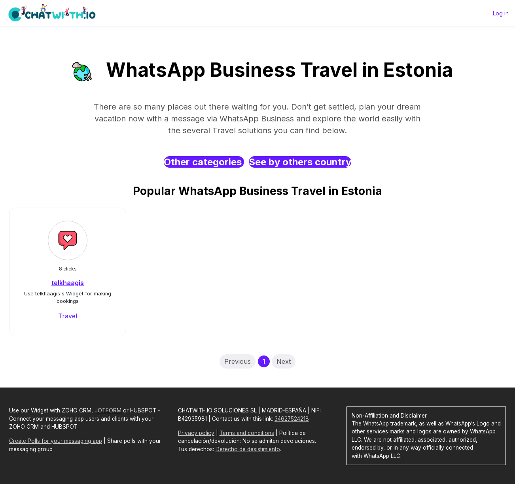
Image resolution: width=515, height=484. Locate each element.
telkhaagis (67, 283)
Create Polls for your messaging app (55, 441)
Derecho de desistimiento (248, 449)
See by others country (300, 162)
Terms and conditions (247, 433)
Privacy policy (196, 433)
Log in (501, 13)
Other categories (204, 162)
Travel (67, 316)
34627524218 (292, 419)
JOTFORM (108, 410)
